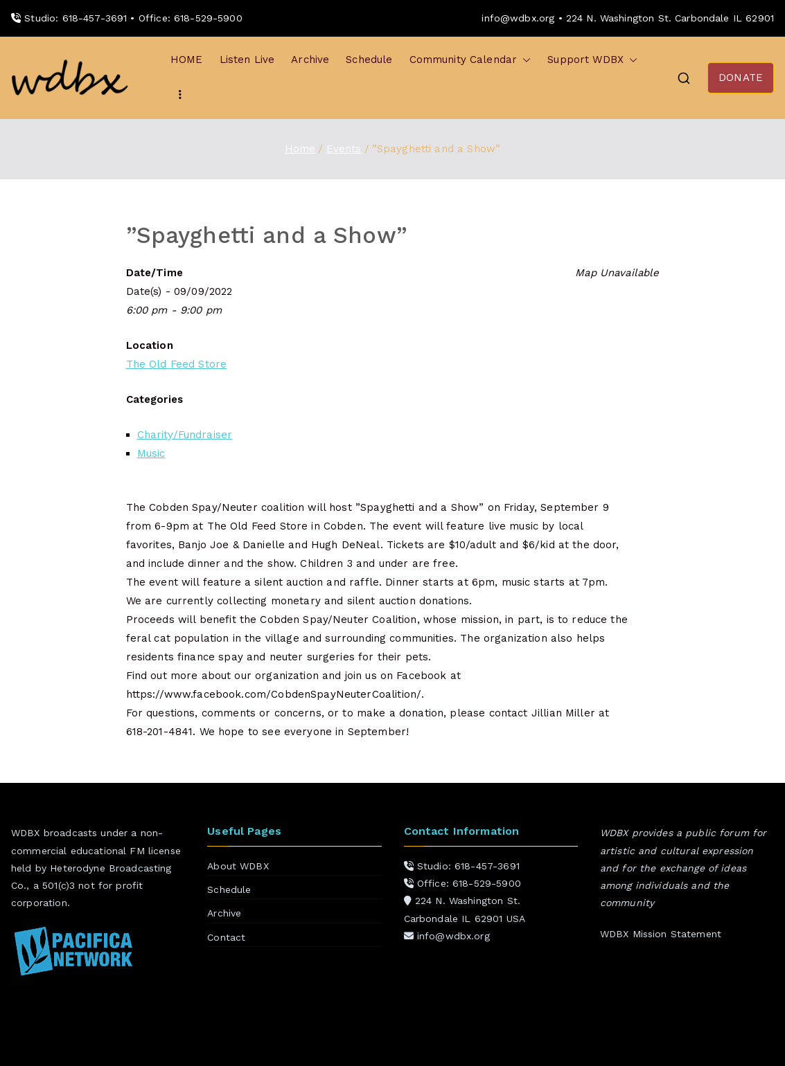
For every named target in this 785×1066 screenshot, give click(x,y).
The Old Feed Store (176, 364)
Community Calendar (470, 60)
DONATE (740, 77)
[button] (524, 60)
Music (151, 453)
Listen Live (247, 59)
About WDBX (238, 865)
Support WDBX (592, 60)
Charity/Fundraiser (185, 434)
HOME (186, 59)
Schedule (369, 59)
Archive (310, 59)
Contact (226, 937)
